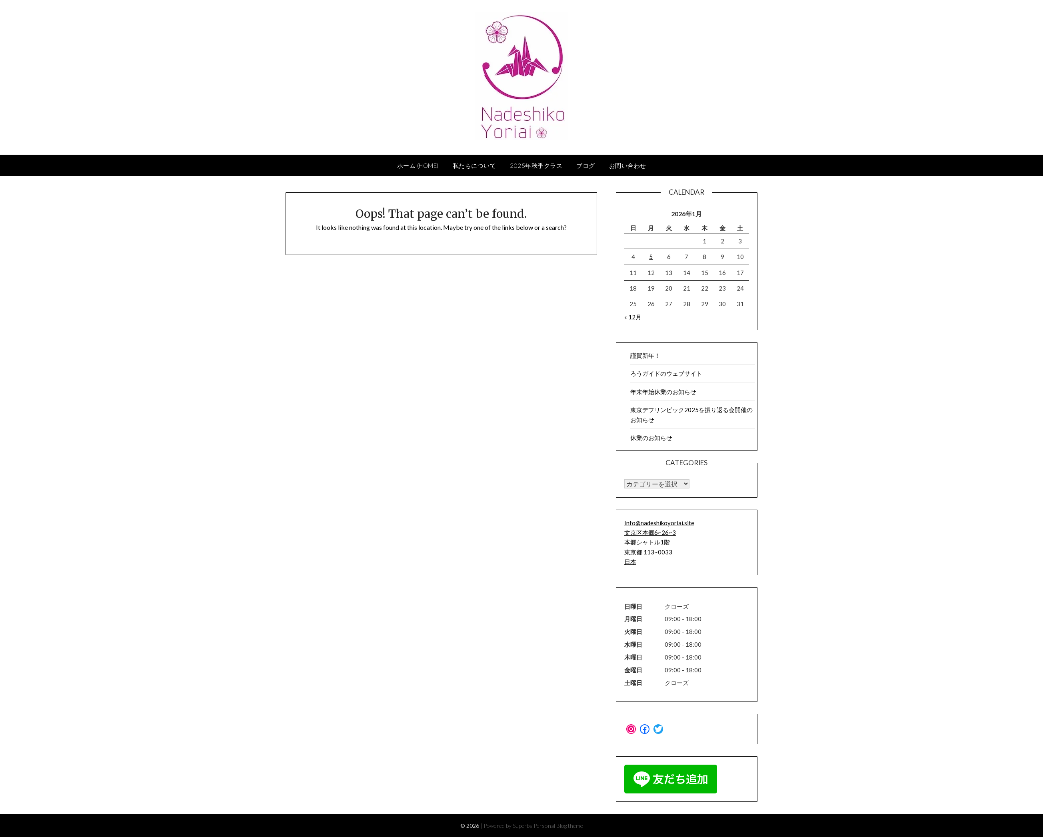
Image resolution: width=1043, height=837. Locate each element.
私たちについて (474, 165)
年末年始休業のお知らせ (663, 391)
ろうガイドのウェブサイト (666, 373)
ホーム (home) (418, 165)
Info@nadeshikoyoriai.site (659, 522)
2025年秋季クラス (536, 165)
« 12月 (632, 317)
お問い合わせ (627, 165)
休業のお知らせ (651, 437)
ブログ (585, 165)
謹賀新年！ (645, 355)
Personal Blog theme (558, 825)
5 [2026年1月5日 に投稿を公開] (651, 256)
